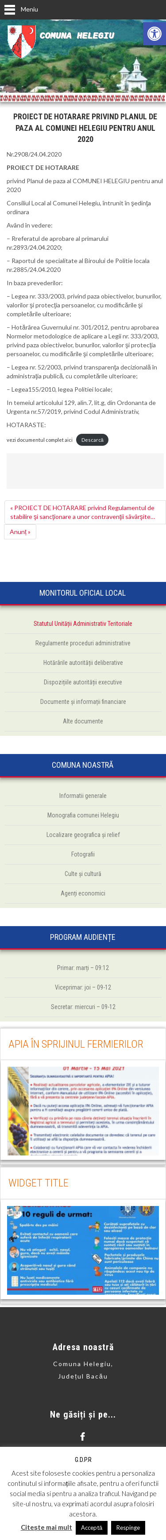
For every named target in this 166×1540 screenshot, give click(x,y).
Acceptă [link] (91, 1527)
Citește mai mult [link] (46, 1527)
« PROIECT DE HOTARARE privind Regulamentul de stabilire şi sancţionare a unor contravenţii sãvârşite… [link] (82, 512)
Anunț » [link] (20, 531)
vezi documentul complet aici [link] (40, 440)
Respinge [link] (128, 1527)
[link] (154, 33)
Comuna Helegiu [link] (76, 36)
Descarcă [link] (92, 440)
